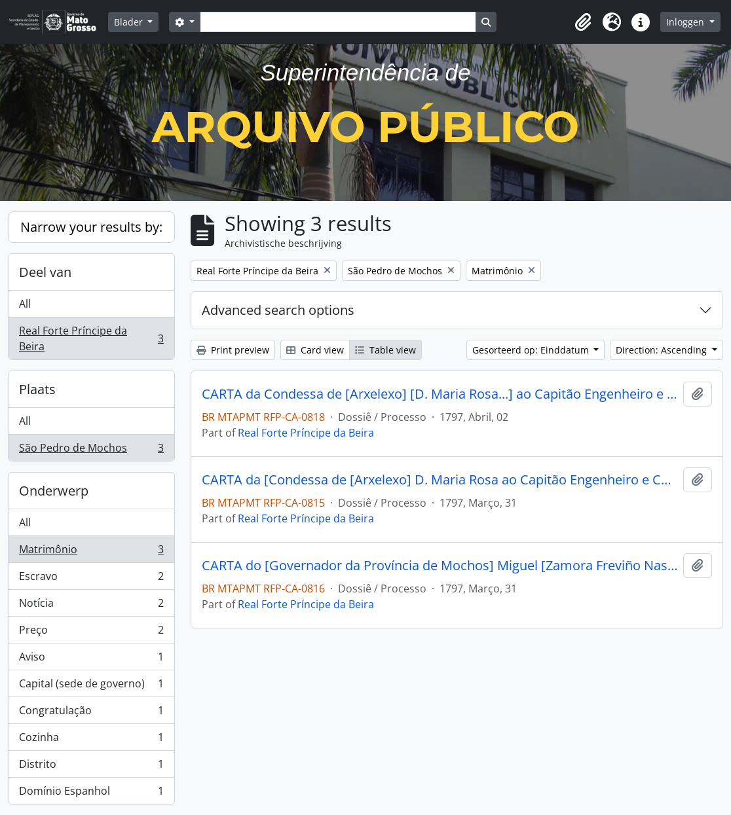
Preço (91, 632)
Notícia (91, 606)
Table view (385, 350)
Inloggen (686, 22)
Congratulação (91, 713)
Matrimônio (91, 552)
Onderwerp (53, 490)
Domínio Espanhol (91, 793)
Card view (315, 350)
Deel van (45, 272)
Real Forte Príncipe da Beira (91, 338)
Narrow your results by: (91, 227)
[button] (583, 22)
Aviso (91, 659)
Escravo (91, 579)
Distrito (91, 767)
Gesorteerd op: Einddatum (531, 350)
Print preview (233, 350)
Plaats (37, 389)
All (25, 304)
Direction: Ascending (662, 350)
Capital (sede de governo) (91, 686)
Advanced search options (278, 310)
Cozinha (91, 740)
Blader (129, 22)
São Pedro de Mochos (91, 450)
